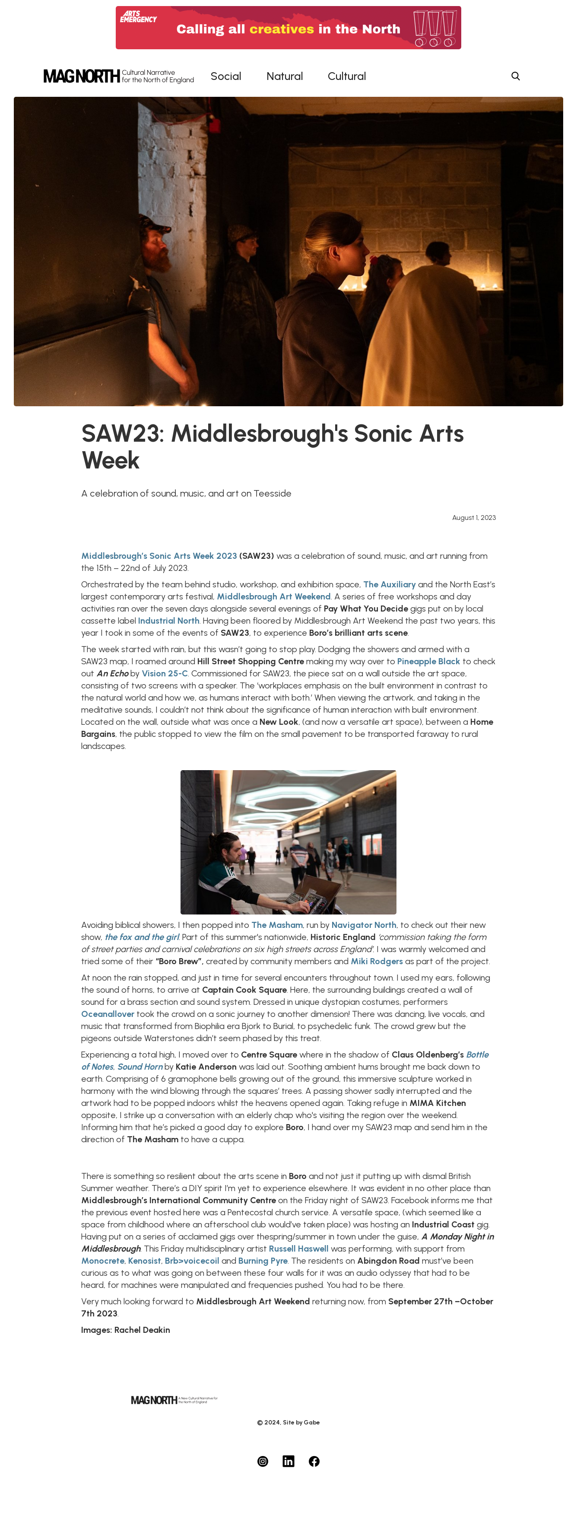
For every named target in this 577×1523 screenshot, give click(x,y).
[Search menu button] (515, 76)
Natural (284, 76)
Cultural (347, 76)
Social (226, 76)
